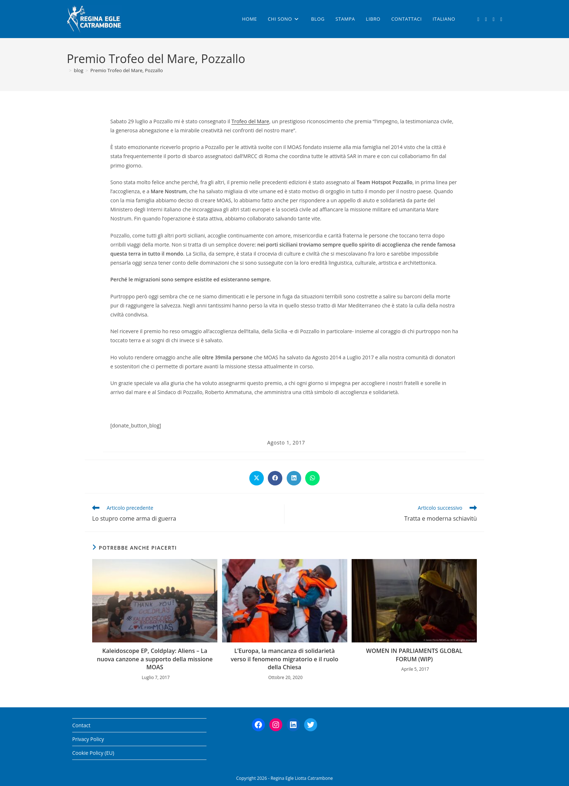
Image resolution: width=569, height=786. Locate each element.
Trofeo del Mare (250, 121)
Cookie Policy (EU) (93, 752)
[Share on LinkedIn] (294, 478)
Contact (81, 725)
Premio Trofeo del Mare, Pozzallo (126, 70)
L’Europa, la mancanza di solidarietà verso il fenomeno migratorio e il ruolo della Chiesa (285, 659)
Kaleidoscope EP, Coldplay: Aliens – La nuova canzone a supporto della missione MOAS (155, 659)
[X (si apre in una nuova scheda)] (478, 19)
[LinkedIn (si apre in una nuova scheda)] (501, 19)
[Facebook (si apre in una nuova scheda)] (486, 19)
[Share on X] (256, 478)
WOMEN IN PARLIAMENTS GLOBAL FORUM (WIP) (414, 655)
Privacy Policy (88, 739)
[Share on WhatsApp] (312, 478)
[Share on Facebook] (275, 478)
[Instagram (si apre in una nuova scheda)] (494, 19)
